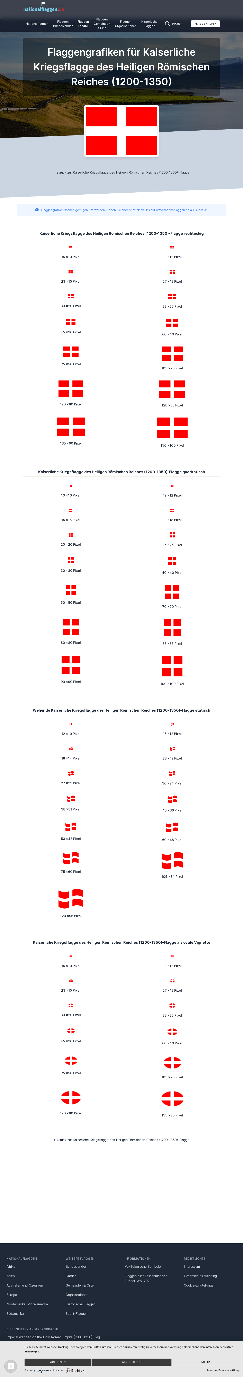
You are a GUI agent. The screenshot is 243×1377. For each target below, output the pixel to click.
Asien (11, 1276)
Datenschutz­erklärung (200, 1276)
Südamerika (15, 1314)
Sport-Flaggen (77, 1314)
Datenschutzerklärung (229, 1370)
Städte (71, 1276)
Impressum (192, 1266)
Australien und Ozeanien (25, 1285)
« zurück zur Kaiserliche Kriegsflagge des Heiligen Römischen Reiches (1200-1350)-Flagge (121, 172)
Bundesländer (76, 1266)
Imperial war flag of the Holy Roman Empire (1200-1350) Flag (53, 1337)
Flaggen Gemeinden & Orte (102, 24)
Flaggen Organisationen (125, 24)
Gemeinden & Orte (80, 1285)
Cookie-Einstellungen (199, 1285)
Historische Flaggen (149, 24)
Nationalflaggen (37, 23)
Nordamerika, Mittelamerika (27, 1304)
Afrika (11, 1266)
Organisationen (77, 1295)
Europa (12, 1295)
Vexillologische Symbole (143, 1266)
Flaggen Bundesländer (63, 24)
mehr (207, 1363)
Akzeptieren (132, 1363)
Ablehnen (56, 1363)
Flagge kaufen (205, 23)
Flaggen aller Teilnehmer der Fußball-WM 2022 (146, 1278)
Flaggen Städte (83, 24)
